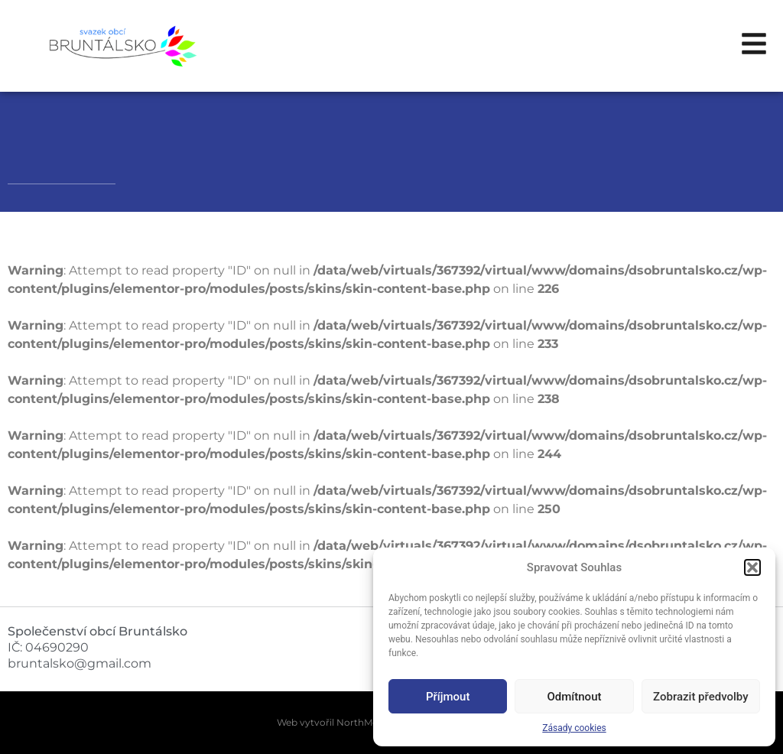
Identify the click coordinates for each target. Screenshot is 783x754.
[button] (752, 567)
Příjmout (447, 697)
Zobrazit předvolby (701, 697)
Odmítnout (574, 697)
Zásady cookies (574, 728)
